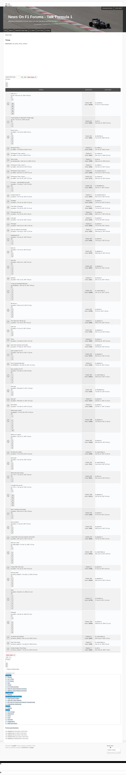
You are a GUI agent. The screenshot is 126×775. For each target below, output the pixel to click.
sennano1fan (16, 161)
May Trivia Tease (15, 642)
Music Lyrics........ (15, 130)
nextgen (31, 747)
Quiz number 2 (15, 522)
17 (12, 500)
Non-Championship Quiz (17, 363)
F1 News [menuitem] (32, 30)
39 (12, 104)
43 (12, 113)
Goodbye (13, 200)
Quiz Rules (14, 404)
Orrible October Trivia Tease (18, 648)
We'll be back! (14, 572)
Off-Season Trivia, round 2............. (20, 171)
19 (12, 505)
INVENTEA (25, 747)
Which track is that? (16, 410)
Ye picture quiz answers (17, 636)
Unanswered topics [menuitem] (107, 8)
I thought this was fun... (17, 485)
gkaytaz (99, 251)
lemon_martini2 (23, 43)
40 (12, 106)
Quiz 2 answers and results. (18, 509)
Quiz (12, 590)
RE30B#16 (100, 185)
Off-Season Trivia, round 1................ (21, 176)
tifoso (98, 476)
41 (12, 109)
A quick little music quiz (17, 567)
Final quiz (13, 224)
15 (12, 495)
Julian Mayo (100, 290)
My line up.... (14, 303)
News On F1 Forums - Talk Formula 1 (40, 17)
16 (12, 498)
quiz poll (13, 399)
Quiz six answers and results (18, 229)
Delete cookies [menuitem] (112, 750)
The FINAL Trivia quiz (17, 206)
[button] (6, 86)
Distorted (13, 612)
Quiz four (13, 326)
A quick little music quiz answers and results (23, 537)
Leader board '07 (15, 195)
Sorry (12, 339)
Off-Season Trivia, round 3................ (21, 165)
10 (12, 430)
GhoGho (99, 136)
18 (12, 503)
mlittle (14, 132)
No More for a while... (17, 452)
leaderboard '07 (15, 235)
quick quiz (13, 458)
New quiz (13, 386)
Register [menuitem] (8, 6)
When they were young (17, 473)
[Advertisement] (63, 60)
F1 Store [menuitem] (47, 30)
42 (12, 111)
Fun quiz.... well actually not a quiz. (20, 182)
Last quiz (13, 218)
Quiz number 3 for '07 (17, 350)
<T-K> (14, 474)
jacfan (16, 43)
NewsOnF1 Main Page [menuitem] (21, 30)
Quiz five (13, 260)
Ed (13, 43)
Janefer (99, 103)
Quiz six (13, 248)
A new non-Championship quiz (19, 283)
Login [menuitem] (7, 4)
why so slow (14, 159)
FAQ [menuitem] (5, 30)
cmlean (99, 153)
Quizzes (13, 278)
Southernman (100, 171)
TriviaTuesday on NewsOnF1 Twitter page (22, 118)
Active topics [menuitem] (118, 8)
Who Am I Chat (15, 542)
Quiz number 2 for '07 (17, 369)
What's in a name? (16, 434)
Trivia (7, 40)
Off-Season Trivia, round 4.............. (20, 153)
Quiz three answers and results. (19, 345)
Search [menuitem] (11, 30)
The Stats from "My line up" (18, 321)
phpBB (14, 746)
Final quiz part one (16, 212)
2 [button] (6, 83)
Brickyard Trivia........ (16, 147)
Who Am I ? (14, 93)
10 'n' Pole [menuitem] (40, 30)
